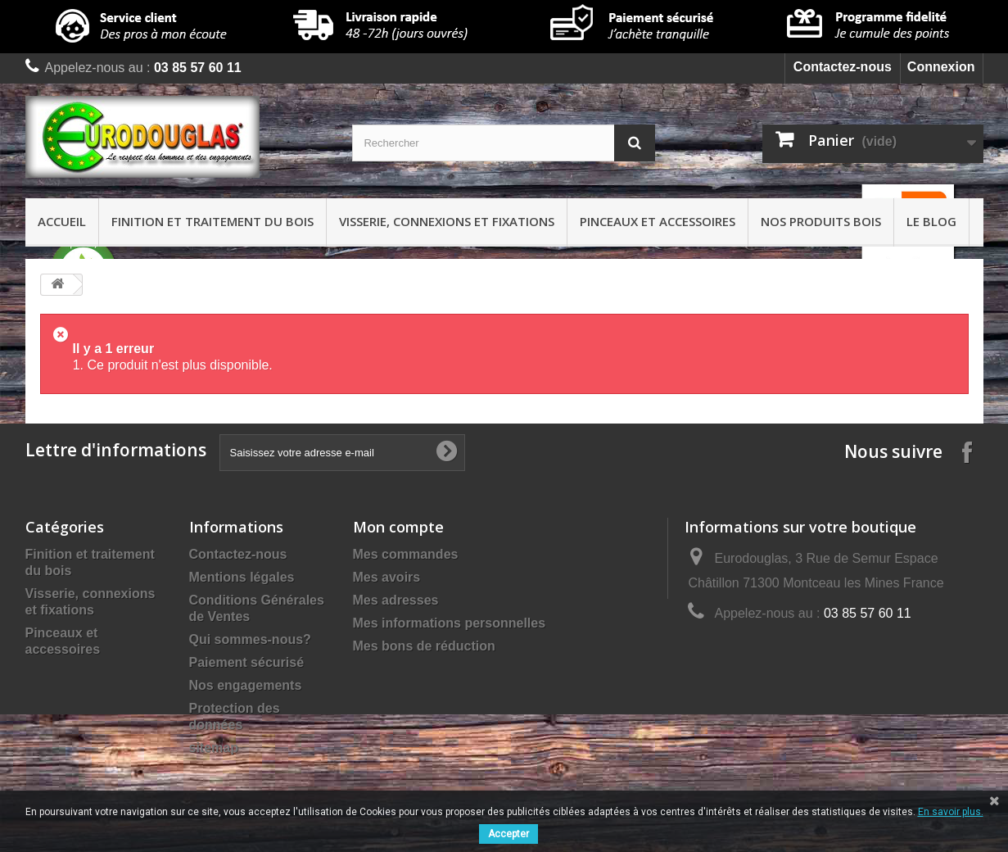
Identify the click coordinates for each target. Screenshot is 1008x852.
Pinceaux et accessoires (657, 221)
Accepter (508, 834)
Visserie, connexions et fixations (446, 221)
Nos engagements (245, 685)
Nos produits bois (821, 221)
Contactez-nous (842, 67)
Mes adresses (396, 600)
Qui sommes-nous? (250, 639)
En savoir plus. (950, 812)
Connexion (941, 67)
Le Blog (931, 221)
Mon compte (398, 527)
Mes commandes (406, 554)
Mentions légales (242, 577)
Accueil (62, 221)
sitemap (213, 748)
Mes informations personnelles (449, 623)
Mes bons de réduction (424, 646)
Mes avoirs (387, 577)
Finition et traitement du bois (212, 221)
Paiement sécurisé (247, 662)
